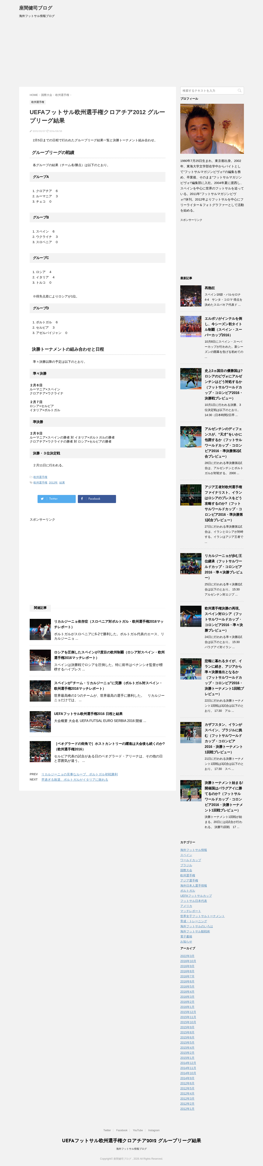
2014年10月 (188, 1073)
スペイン (186, 855)
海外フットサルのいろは (196, 926)
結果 (62, 482)
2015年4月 (187, 1047)
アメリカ (186, 906)
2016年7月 (187, 976)
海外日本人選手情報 (193, 885)
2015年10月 (188, 1022)
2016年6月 (187, 981)
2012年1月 (187, 1108)
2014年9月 (187, 1078)
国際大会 (186, 870)
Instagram (153, 1130)
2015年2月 (187, 1052)
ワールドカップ (190, 860)
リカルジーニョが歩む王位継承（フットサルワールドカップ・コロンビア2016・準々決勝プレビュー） (224, 567)
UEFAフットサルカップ (196, 895)
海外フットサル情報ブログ (131, 1148)
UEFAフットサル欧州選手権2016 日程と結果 (88, 714)
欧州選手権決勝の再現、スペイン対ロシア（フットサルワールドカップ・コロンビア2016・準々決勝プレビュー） (224, 619)
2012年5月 (187, 1088)
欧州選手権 (40, 477)
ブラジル (186, 865)
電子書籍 (186, 936)
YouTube (138, 1130)
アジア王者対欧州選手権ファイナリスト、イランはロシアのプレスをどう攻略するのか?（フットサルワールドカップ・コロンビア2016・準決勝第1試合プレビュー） (224, 503)
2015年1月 (187, 1057)
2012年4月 (187, 1093)
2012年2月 (187, 1103)
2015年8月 (187, 1032)
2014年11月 (188, 1068)
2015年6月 (187, 1037)
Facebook (121, 1130)
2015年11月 (188, 1017)
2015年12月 (188, 1012)
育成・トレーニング (193, 921)
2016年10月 (188, 961)
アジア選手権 (189, 880)
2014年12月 (188, 1063)
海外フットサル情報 (193, 850)
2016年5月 (187, 986)
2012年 (53, 482)
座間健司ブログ (35, 8)
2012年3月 (187, 1098)
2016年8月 (187, 971)
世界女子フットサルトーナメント (202, 916)
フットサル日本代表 (193, 901)
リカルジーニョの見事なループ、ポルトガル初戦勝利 (79, 774)
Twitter (107, 1130)
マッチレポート (190, 911)
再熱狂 (210, 288)
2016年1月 (187, 1007)
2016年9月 (187, 966)
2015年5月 (187, 1042)
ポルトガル (187, 890)
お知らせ (186, 941)
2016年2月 (187, 1001)
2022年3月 (187, 956)
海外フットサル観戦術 (195, 931)
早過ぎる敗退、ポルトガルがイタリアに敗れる (74, 779)
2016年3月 (187, 996)
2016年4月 (187, 991)
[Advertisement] (131, 55)
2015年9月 (187, 1027)
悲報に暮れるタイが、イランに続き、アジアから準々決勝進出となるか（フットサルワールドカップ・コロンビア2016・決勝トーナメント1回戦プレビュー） (224, 677)
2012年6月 (187, 1083)
